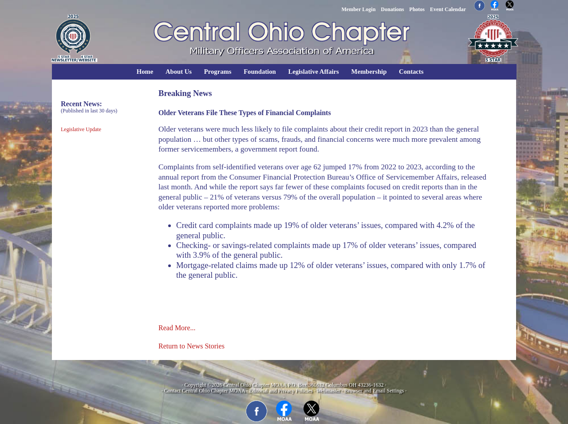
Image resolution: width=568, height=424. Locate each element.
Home (145, 71)
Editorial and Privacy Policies (280, 391)
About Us (179, 71)
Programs (218, 71)
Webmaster (328, 391)
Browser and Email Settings (374, 391)
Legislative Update (81, 129)
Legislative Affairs (313, 71)
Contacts (411, 71)
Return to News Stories (191, 346)
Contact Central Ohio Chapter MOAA (204, 391)
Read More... (177, 328)
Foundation (260, 71)
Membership (369, 71)
